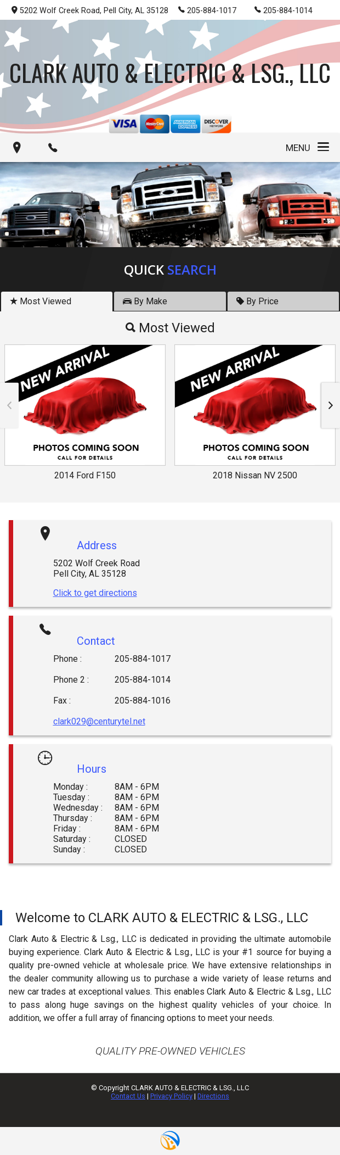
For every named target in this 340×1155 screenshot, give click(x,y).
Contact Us (128, 1096)
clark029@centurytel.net (99, 721)
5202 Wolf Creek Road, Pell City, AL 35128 (90, 10)
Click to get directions (95, 593)
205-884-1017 (207, 9)
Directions (213, 1096)
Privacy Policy (171, 1096)
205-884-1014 (283, 9)
